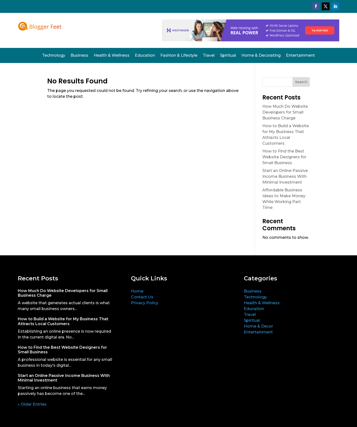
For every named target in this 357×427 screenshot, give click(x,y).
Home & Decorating (261, 56)
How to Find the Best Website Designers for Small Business (284, 157)
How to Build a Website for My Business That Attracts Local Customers (63, 321)
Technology (53, 56)
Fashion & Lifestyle (178, 56)
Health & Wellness (111, 56)
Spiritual (228, 56)
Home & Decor (258, 326)
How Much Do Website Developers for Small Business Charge (285, 112)
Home (137, 291)
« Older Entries (32, 404)
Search (301, 82)
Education (145, 56)
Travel (209, 56)
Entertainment (300, 56)
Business (79, 56)
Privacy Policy (144, 303)
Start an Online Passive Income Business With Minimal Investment (285, 176)
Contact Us (142, 297)
